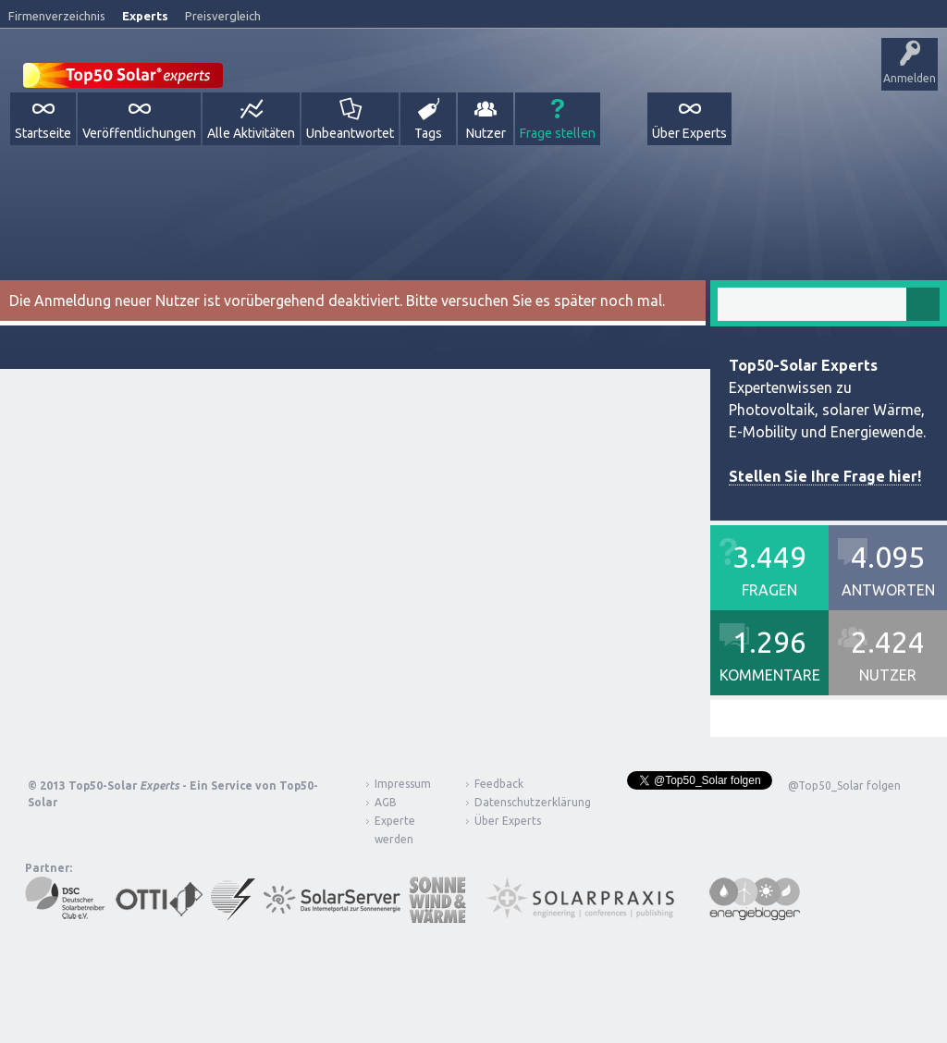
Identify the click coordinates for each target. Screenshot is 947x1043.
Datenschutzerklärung (518, 802)
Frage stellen (558, 133)
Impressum (403, 784)
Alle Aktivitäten (251, 133)
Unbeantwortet (350, 133)
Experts (145, 15)
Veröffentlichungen (139, 133)
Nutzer (486, 133)
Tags (428, 133)
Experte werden (395, 830)
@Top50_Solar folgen (844, 785)
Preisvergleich (223, 15)
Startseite (43, 133)
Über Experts (689, 133)
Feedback (498, 784)
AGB (386, 802)
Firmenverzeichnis (56, 15)
